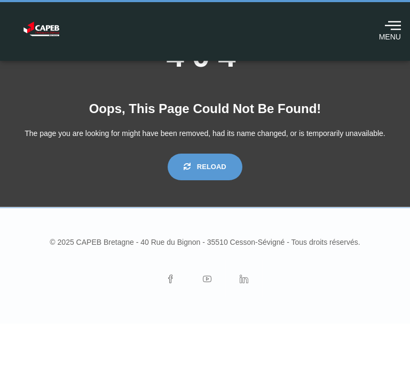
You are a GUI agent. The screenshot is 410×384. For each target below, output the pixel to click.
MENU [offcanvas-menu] (390, 29)
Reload (205, 167)
